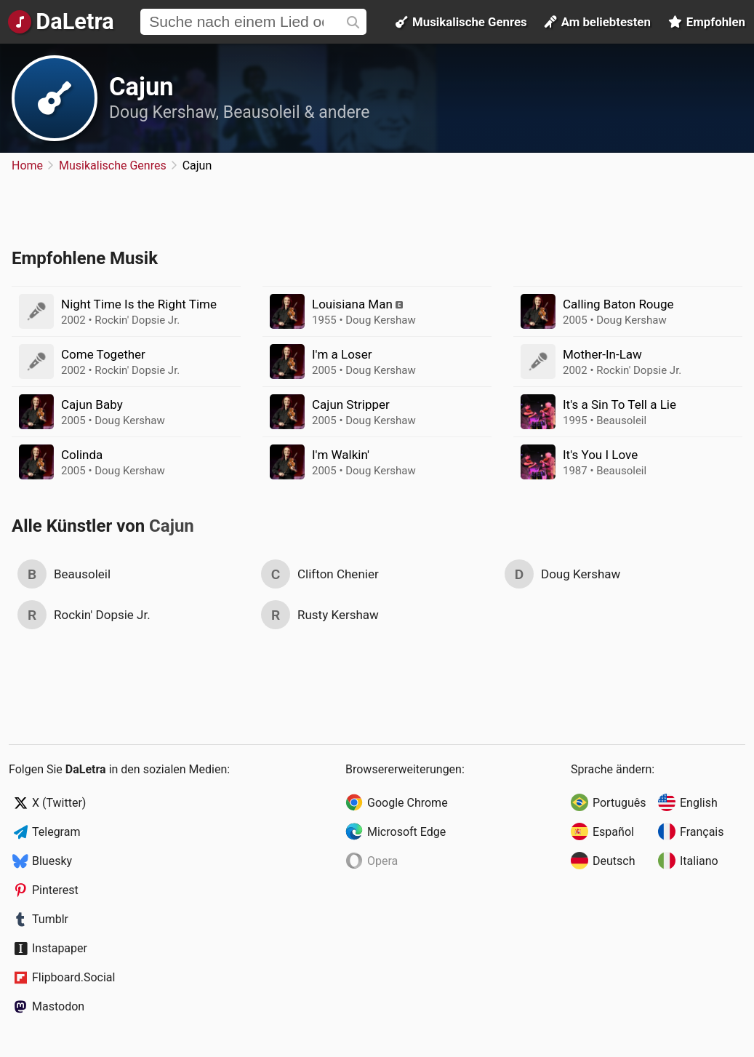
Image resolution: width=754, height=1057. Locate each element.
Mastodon (58, 1006)
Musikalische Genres (461, 22)
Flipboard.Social (73, 977)
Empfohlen (706, 22)
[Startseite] (60, 22)
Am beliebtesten (598, 22)
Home (27, 165)
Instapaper (59, 948)
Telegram (56, 832)
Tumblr (50, 919)
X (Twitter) (59, 803)
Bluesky (52, 861)
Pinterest (55, 890)
